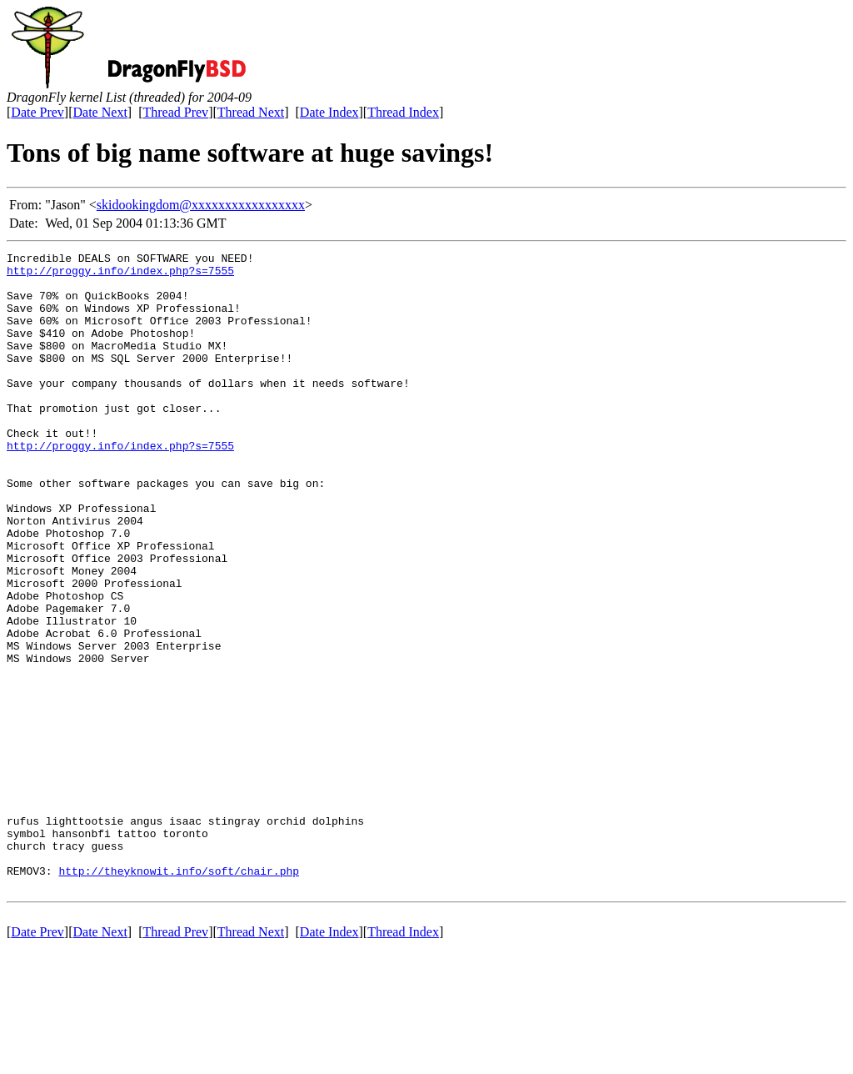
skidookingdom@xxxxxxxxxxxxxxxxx (201, 205)
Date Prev (37, 112)
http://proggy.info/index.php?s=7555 (120, 275)
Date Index (329, 112)
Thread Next (250, 112)
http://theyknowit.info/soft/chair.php (178, 995)
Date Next (100, 112)
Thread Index (403, 112)
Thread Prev (175, 112)
